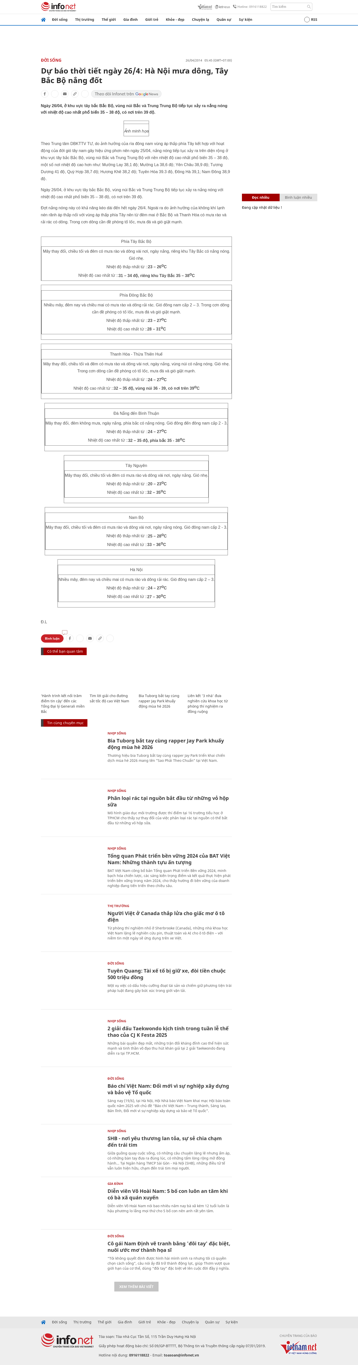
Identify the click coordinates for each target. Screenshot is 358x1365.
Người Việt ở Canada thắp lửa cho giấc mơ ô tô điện (166, 916)
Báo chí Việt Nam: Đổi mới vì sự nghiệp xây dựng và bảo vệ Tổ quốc (168, 1089)
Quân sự (224, 19)
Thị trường (84, 19)
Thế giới (109, 19)
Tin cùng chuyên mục (65, 722)
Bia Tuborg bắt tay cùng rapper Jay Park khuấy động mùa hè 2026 (159, 701)
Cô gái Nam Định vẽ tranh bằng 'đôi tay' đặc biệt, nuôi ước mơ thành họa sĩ (169, 1246)
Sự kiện (245, 19)
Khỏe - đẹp (175, 19)
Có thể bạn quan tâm (65, 651)
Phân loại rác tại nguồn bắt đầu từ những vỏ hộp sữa (168, 801)
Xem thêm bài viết (136, 1286)
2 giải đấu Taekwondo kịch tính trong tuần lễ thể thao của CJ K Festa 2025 (168, 1031)
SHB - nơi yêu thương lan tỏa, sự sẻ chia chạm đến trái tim (165, 1141)
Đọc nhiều (260, 197)
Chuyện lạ (200, 19)
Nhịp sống (117, 733)
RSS (310, 19)
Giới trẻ (151, 19)
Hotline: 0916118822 (249, 6)
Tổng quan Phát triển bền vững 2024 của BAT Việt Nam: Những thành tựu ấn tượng (169, 859)
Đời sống (60, 19)
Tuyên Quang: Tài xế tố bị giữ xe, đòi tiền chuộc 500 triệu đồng (167, 974)
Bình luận (52, 638)
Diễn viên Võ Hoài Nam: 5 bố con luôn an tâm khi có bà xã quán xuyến (168, 1194)
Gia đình (130, 19)
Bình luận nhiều (298, 197)
